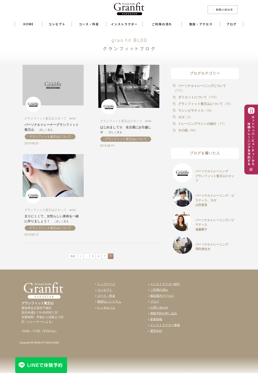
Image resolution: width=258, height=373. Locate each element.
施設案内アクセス (162, 296)
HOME (28, 24)
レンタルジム (106, 307)
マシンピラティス (195, 110)
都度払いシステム (109, 301)
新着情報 (156, 319)
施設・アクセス (201, 24)
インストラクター (124, 24)
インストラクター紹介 (165, 284)
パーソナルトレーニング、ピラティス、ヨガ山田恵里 (214, 200)
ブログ (231, 24)
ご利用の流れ (162, 24)
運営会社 (156, 331)
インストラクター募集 (165, 325)
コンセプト (57, 24)
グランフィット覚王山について (50, 136)
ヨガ (185, 117)
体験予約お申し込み (163, 313)
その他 (187, 130)
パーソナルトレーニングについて (199, 88)
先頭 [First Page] (72, 256)
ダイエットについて (198, 97)
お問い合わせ (159, 307)
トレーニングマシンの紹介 (201, 124)
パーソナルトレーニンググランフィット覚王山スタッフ (214, 175)
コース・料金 (89, 24)
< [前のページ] (80, 256)
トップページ (106, 284)
